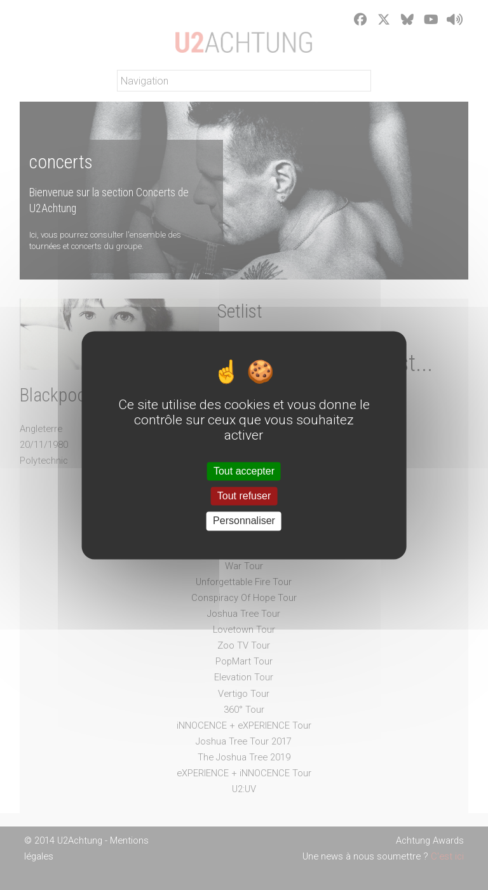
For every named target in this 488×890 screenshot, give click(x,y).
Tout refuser (244, 496)
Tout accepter (244, 471)
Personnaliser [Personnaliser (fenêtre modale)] (244, 521)
